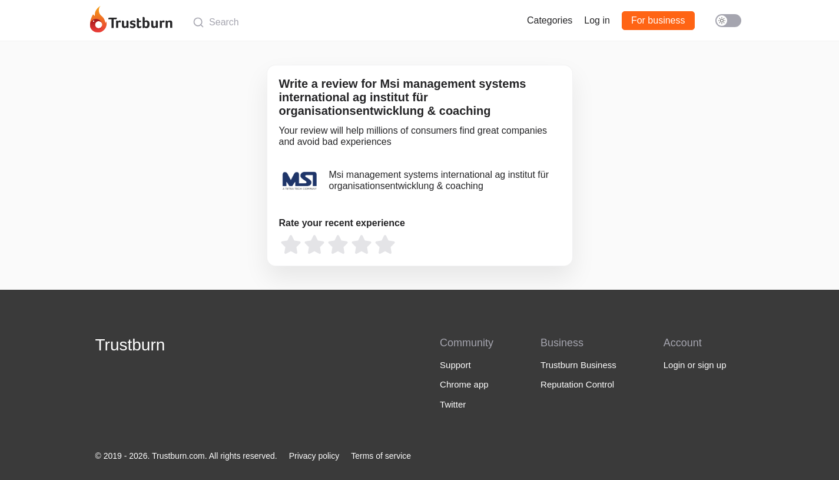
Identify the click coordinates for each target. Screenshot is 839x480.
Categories (549, 20)
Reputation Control (577, 384)
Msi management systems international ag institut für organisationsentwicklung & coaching (439, 180)
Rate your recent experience (342, 223)
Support (455, 365)
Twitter (453, 404)
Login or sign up (695, 365)
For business (658, 20)
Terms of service (381, 456)
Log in (597, 20)
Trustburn (130, 345)
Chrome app (464, 384)
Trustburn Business (578, 365)
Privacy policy (314, 456)
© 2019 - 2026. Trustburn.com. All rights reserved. (186, 456)
